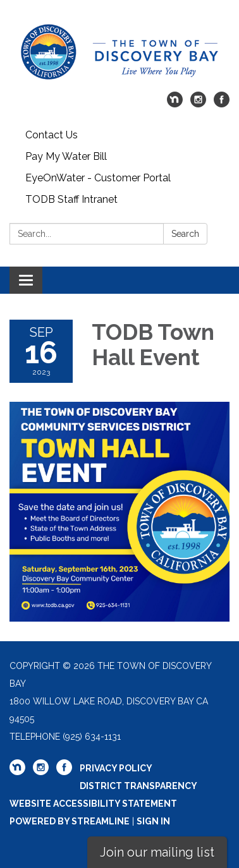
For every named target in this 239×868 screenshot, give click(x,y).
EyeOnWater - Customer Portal (98, 178)
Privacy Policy (116, 768)
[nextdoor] (175, 104)
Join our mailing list (157, 852)
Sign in (153, 821)
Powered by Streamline (69, 821)
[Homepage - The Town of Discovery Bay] (119, 52)
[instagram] (198, 104)
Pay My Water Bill (66, 156)
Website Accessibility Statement (93, 804)
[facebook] (222, 104)
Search (185, 234)
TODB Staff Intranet (71, 199)
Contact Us (51, 135)
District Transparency (138, 786)
